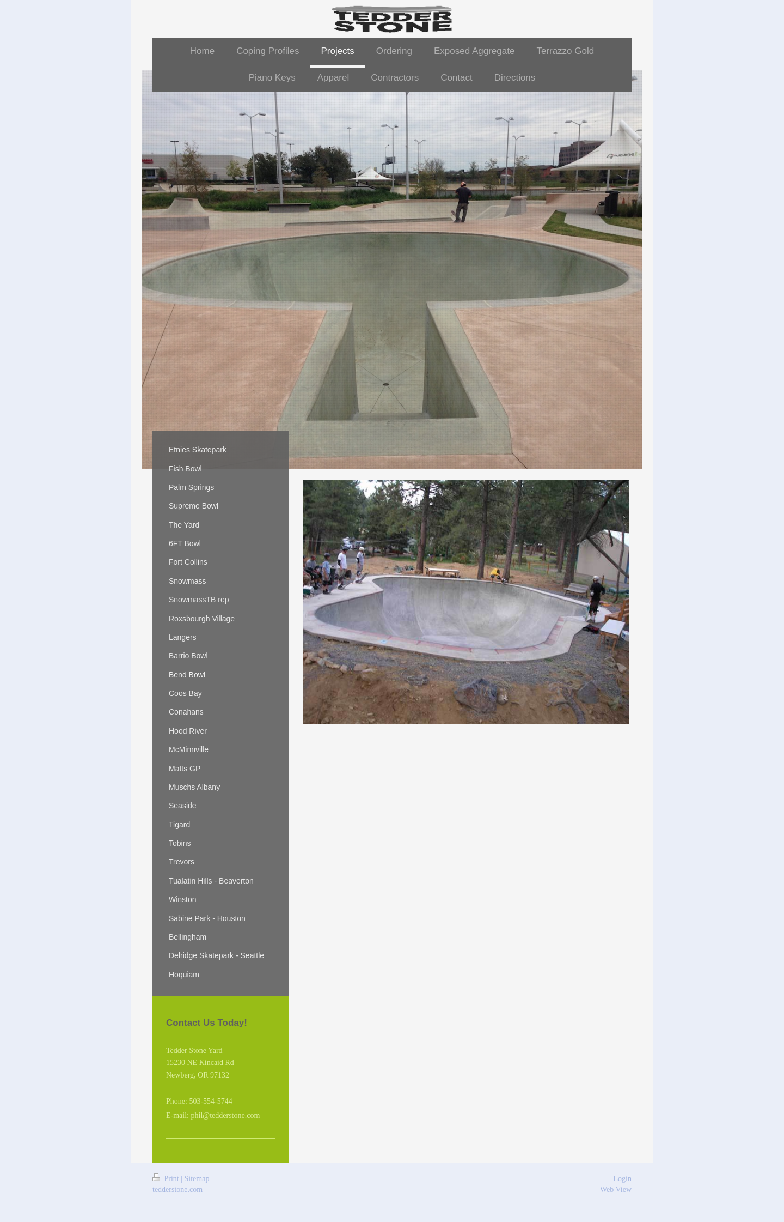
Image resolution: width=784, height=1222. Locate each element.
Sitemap (197, 1179)
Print (166, 1179)
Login (623, 1179)
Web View (616, 1189)
